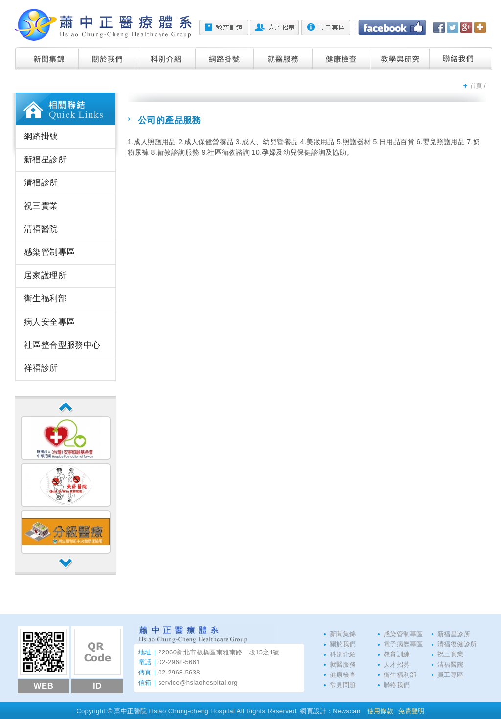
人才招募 (274, 27)
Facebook (392, 27)
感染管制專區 (49, 252)
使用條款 (380, 711)
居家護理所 (45, 275)
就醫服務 (283, 58)
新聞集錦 (47, 58)
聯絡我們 (461, 58)
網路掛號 (225, 58)
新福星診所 (45, 159)
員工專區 (325, 27)
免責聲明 (411, 711)
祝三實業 (41, 206)
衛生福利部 (45, 298)
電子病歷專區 (403, 644)
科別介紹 (166, 58)
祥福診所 (41, 368)
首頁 (476, 85)
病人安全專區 (49, 322)
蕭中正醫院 (103, 25)
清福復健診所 (457, 644)
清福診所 (41, 182)
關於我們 (108, 58)
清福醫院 (41, 229)
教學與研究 (400, 58)
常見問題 (343, 685)
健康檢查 (342, 58)
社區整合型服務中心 (62, 345)
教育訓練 (223, 27)
